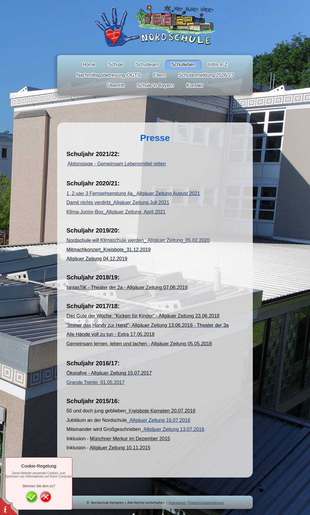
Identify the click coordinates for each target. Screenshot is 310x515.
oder (79, 193)
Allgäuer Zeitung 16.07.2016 (160, 420)
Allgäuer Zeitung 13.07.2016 (173, 429)
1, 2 (70, 193)
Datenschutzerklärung (206, 502)
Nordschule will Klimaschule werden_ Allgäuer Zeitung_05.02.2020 (137, 240)
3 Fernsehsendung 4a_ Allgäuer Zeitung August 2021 (142, 193)
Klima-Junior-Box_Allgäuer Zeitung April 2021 (115, 211)
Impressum (177, 502)
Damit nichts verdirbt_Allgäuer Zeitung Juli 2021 (117, 202)
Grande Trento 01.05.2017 (95, 382)
